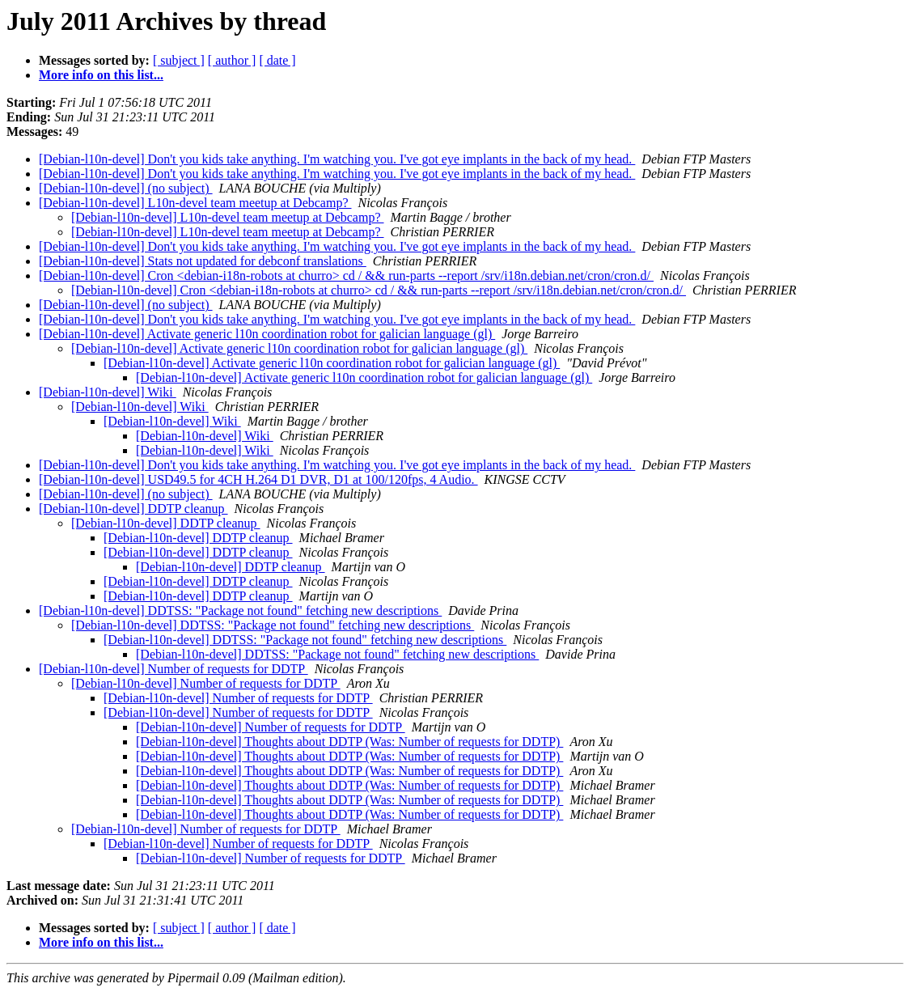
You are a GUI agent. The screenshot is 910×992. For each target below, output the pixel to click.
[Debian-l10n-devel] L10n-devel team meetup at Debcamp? (195, 203)
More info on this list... (101, 75)
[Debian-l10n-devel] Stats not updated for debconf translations (202, 261)
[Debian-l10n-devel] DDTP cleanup (133, 508)
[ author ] (232, 60)
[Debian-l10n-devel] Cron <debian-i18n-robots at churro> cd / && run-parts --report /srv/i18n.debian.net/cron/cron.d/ (346, 275)
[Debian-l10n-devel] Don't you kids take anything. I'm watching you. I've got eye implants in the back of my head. (337, 159)
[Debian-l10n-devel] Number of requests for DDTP (173, 669)
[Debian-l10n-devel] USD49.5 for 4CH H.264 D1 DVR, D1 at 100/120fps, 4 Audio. (258, 479)
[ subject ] (179, 60)
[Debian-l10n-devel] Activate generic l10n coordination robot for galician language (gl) (267, 334)
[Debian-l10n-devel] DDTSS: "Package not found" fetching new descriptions (240, 610)
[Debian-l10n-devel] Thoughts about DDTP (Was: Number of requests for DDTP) (349, 741)
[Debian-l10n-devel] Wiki (107, 392)
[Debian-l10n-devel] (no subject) (126, 188)
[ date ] (277, 60)
